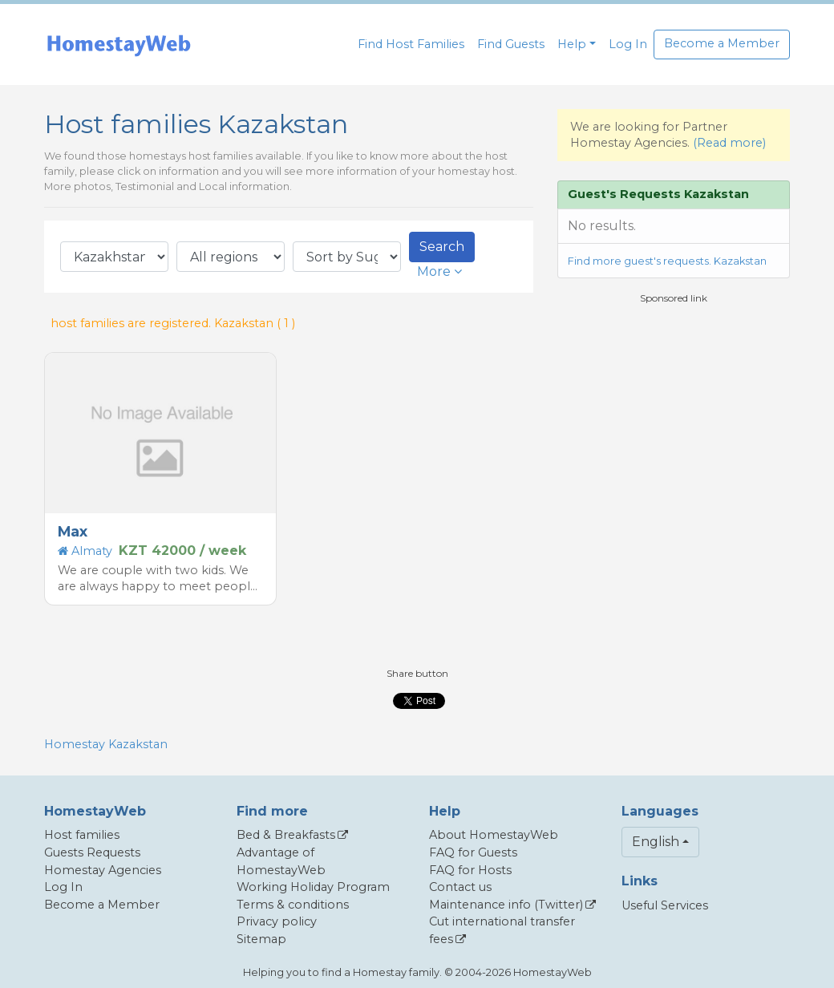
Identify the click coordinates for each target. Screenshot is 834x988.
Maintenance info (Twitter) (506, 904)
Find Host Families (411, 44)
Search (441, 246)
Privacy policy (277, 921)
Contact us (460, 887)
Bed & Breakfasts (286, 835)
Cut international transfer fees (502, 930)
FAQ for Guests (473, 852)
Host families (81, 835)
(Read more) (729, 143)
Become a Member (721, 43)
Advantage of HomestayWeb (281, 861)
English (655, 841)
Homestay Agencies (102, 870)
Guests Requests (92, 852)
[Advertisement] (677, 418)
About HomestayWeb (493, 835)
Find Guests (511, 44)
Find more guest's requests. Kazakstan (667, 261)
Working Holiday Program (313, 887)
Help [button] (571, 44)
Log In (628, 44)
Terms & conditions (293, 904)
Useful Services (664, 905)
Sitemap (261, 939)
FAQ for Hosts (470, 870)
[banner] (118, 44)
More (439, 271)
